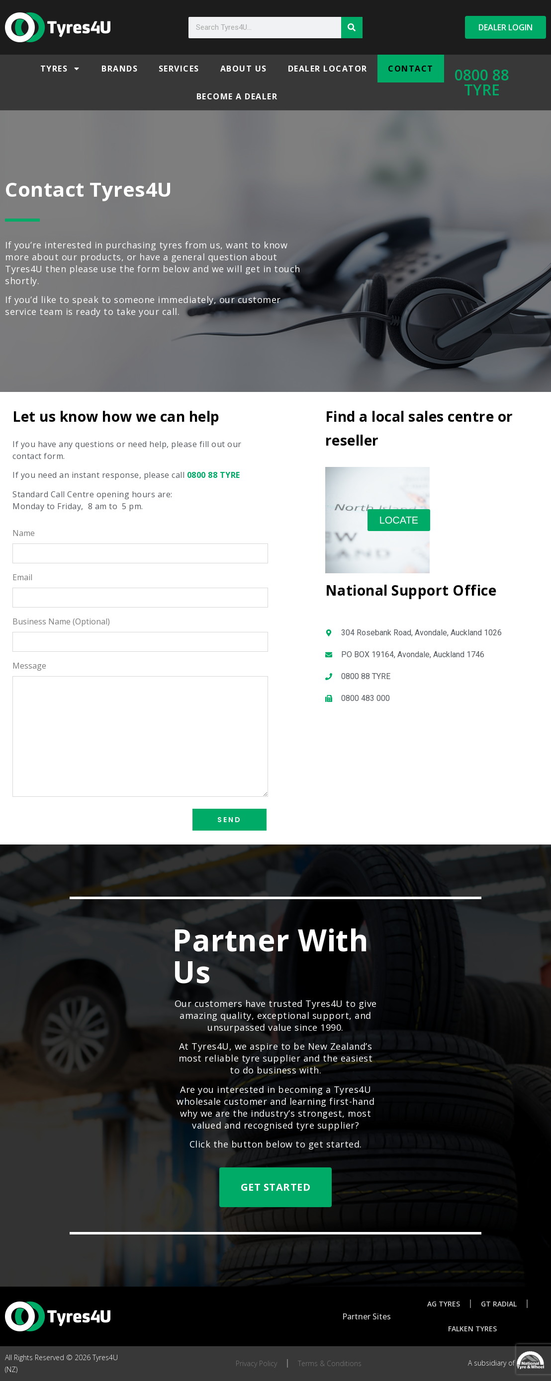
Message (29, 666)
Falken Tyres (472, 1328)
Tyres (60, 68)
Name (23, 533)
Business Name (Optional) (61, 622)
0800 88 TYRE (482, 82)
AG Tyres (443, 1303)
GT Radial (499, 1303)
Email (22, 578)
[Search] (352, 27)
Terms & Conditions (330, 1363)
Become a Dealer (237, 96)
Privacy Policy (256, 1363)
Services (179, 68)
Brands (119, 68)
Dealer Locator (327, 68)
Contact (411, 68)
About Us (243, 68)
